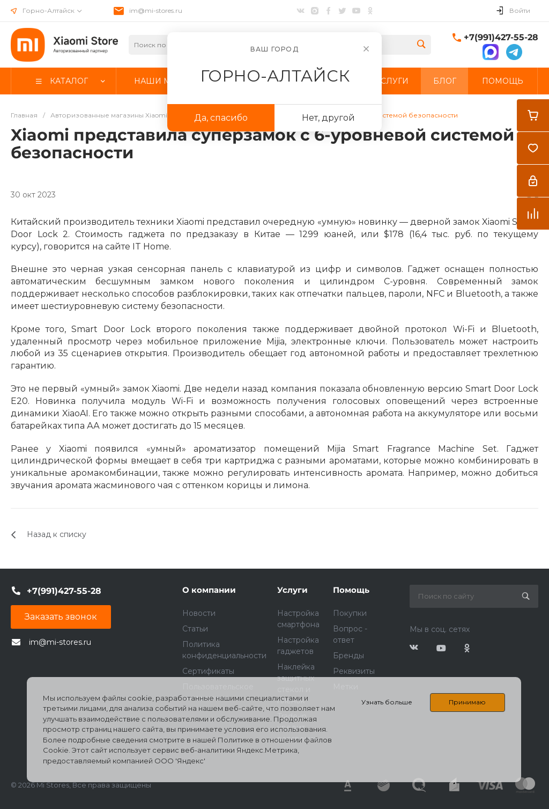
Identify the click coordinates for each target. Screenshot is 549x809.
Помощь (351, 590)
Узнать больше (386, 702)
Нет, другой (328, 118)
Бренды (348, 655)
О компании (209, 590)
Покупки (350, 613)
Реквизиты (354, 671)
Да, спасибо (221, 118)
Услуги (292, 590)
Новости (199, 613)
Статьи (195, 629)
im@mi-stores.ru (155, 10)
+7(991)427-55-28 (501, 37)
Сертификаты (208, 671)
